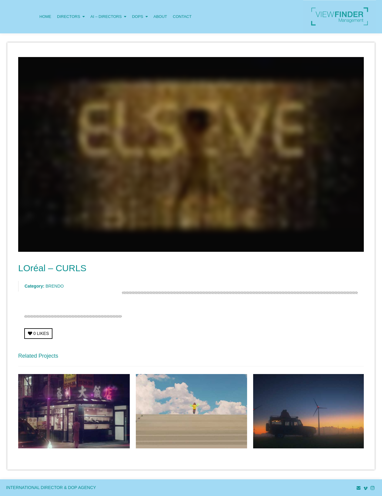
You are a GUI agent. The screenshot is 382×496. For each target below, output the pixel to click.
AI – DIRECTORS (108, 9)
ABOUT (160, 16)
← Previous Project (311, 357)
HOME (45, 16)
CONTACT (182, 16)
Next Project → (349, 357)
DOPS (140, 9)
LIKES (38, 333)
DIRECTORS (71, 9)
